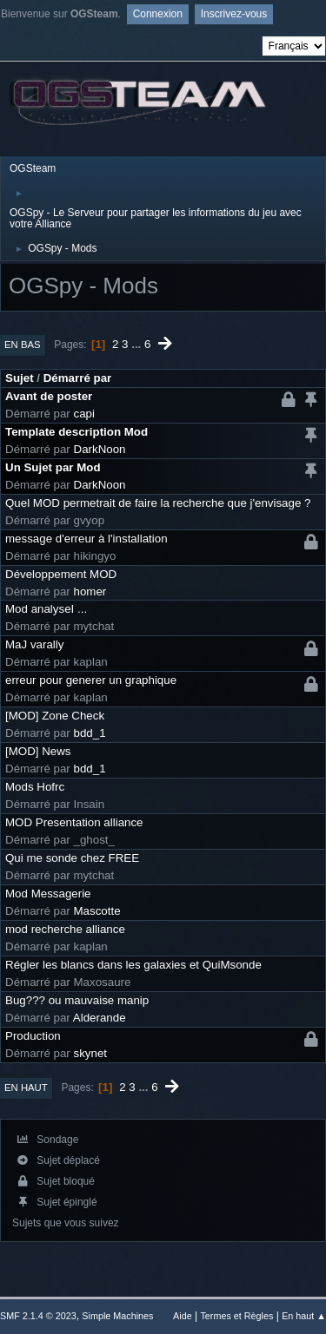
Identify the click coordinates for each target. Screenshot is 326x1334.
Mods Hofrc (34, 786)
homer (90, 591)
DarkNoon (100, 449)
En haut (26, 1087)
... (137, 344)
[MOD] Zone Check (54, 715)
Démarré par (77, 377)
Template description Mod (76, 431)
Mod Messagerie (48, 893)
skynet (91, 1053)
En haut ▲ (304, 1316)
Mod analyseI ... (46, 608)
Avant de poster (48, 396)
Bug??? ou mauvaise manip (77, 1000)
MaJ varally (34, 644)
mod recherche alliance (65, 929)
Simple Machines (117, 1316)
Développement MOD (60, 574)
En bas (22, 344)
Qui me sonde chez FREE (72, 857)
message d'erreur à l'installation (86, 538)
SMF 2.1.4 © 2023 (38, 1316)
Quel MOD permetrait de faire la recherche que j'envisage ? (157, 502)
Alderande (99, 1017)
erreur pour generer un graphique (90, 680)
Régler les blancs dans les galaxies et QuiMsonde (133, 964)
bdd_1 (90, 732)
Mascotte (97, 910)
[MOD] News (38, 751)
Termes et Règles (236, 1316)
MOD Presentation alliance (74, 822)
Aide (182, 1316)
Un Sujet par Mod (53, 467)
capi (84, 413)
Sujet (19, 377)
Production (33, 1035)
